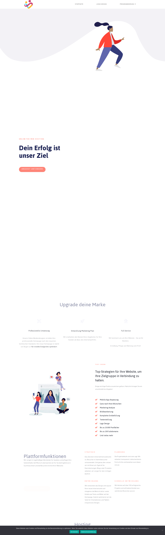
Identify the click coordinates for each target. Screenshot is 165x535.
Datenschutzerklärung (88, 532)
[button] (32, 174)
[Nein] (162, 530)
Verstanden (74, 532)
